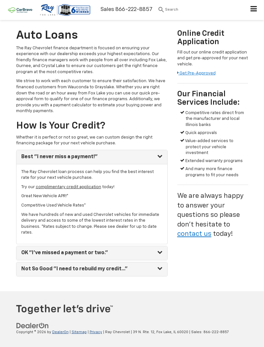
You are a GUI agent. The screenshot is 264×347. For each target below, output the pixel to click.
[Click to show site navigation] (254, 10)
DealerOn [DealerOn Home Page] (60, 332)
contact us (194, 234)
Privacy (96, 332)
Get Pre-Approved (196, 73)
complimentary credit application (68, 187)
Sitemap (79, 332)
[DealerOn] (32, 325)
